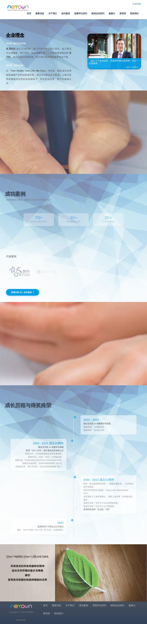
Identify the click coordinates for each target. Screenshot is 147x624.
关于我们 (52, 13)
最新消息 (39, 13)
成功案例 (65, 13)
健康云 (112, 13)
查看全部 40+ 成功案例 (22, 292)
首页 (29, 13)
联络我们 (134, 13)
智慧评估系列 (80, 13)
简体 (139, 4)
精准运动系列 (97, 13)
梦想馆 (122, 13)
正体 (134, 4)
